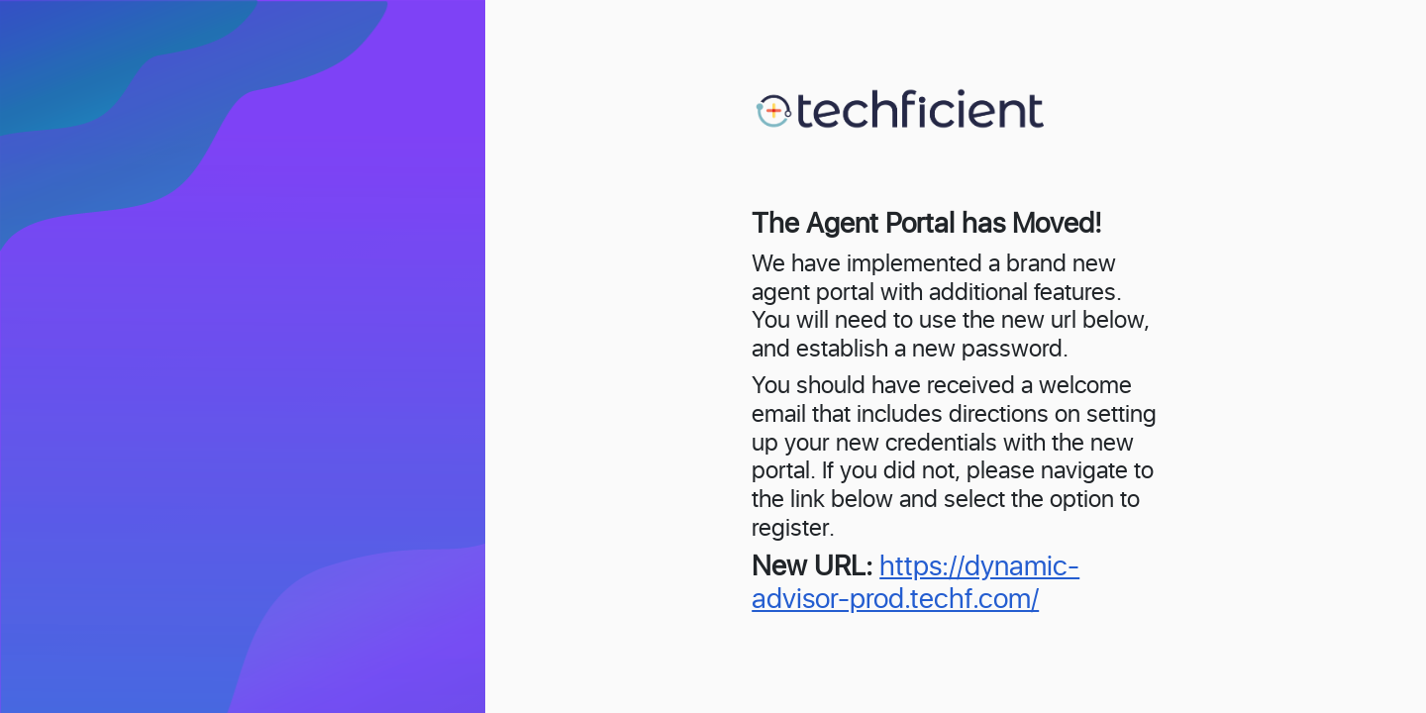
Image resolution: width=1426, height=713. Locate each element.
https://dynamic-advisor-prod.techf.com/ (915, 584)
